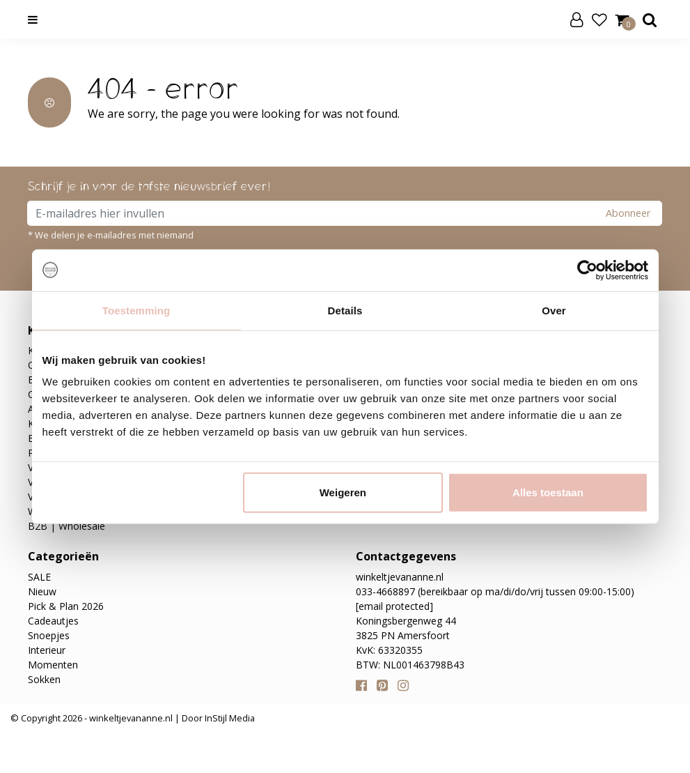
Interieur (46, 650)
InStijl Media (229, 718)
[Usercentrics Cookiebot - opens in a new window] (587, 269)
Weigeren (343, 492)
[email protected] (394, 606)
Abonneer (628, 213)
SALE (39, 576)
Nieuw (42, 591)
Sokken (44, 679)
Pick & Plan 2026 (66, 606)
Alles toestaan (547, 492)
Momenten (53, 664)
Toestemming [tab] (136, 310)
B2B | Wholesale (66, 526)
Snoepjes (49, 635)
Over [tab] (554, 310)
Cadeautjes (53, 620)
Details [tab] (345, 310)
